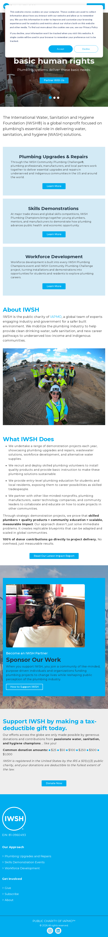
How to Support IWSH (24, 686)
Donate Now (54, 783)
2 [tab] (54, 98)
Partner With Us (54, 80)
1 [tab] (50, 97)
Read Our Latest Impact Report (54, 555)
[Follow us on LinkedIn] (58, 931)
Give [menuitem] (8, 888)
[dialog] (54, 31)
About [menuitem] (9, 900)
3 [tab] (58, 98)
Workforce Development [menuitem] (22, 868)
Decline (86, 49)
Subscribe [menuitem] (12, 894)
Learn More (54, 186)
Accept (60, 49)
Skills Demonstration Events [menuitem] (25, 862)
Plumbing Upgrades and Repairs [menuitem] (28, 856)
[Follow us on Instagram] (50, 931)
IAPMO (56, 317)
